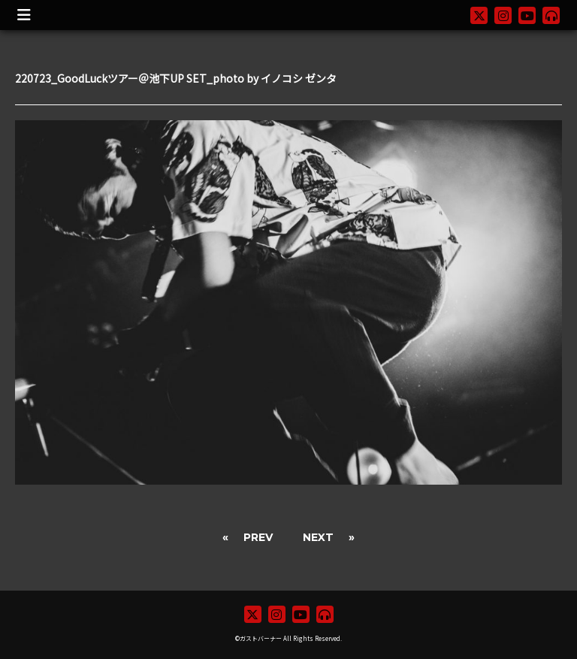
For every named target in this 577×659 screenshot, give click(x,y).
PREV (258, 537)
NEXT (318, 537)
